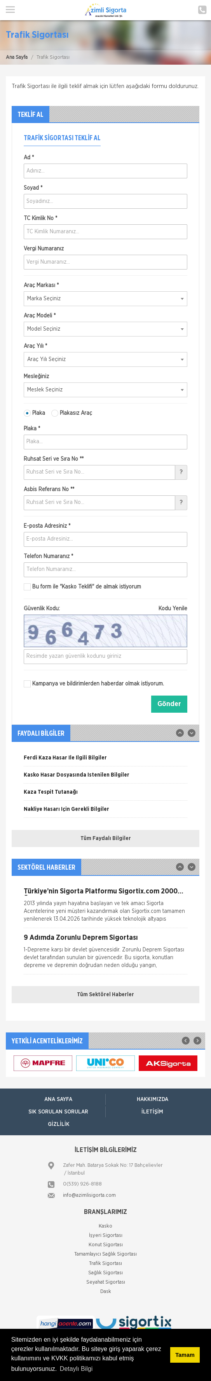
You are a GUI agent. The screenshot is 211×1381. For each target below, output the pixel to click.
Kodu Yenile (173, 608)
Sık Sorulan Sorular (58, 1112)
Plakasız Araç (71, 413)
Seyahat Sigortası (105, 1282)
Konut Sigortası (106, 1244)
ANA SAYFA (58, 1099)
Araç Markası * (41, 285)
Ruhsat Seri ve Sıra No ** (54, 459)
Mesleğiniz (36, 376)
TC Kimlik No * (40, 218)
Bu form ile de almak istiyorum (82, 586)
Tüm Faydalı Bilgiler (105, 838)
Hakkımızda (152, 1099)
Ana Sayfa (17, 57)
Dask (105, 1291)
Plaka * (32, 429)
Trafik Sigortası (105, 1263)
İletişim (152, 1112)
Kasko (105, 1226)
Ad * (29, 157)
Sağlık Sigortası (105, 1272)
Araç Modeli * (40, 316)
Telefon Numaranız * (48, 556)
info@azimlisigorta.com (89, 1195)
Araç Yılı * (35, 346)
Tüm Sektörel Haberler (105, 994)
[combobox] (105, 298)
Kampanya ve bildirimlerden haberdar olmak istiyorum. (94, 683)
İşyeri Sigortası (105, 1235)
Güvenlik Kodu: (105, 609)
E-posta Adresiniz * (47, 526)
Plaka (34, 413)
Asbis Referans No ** (49, 489)
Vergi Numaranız (44, 249)
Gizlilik (59, 1124)
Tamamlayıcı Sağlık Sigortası (105, 1254)
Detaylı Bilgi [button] (76, 1368)
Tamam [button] (184, 1355)
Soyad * (33, 188)
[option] (105, 760)
